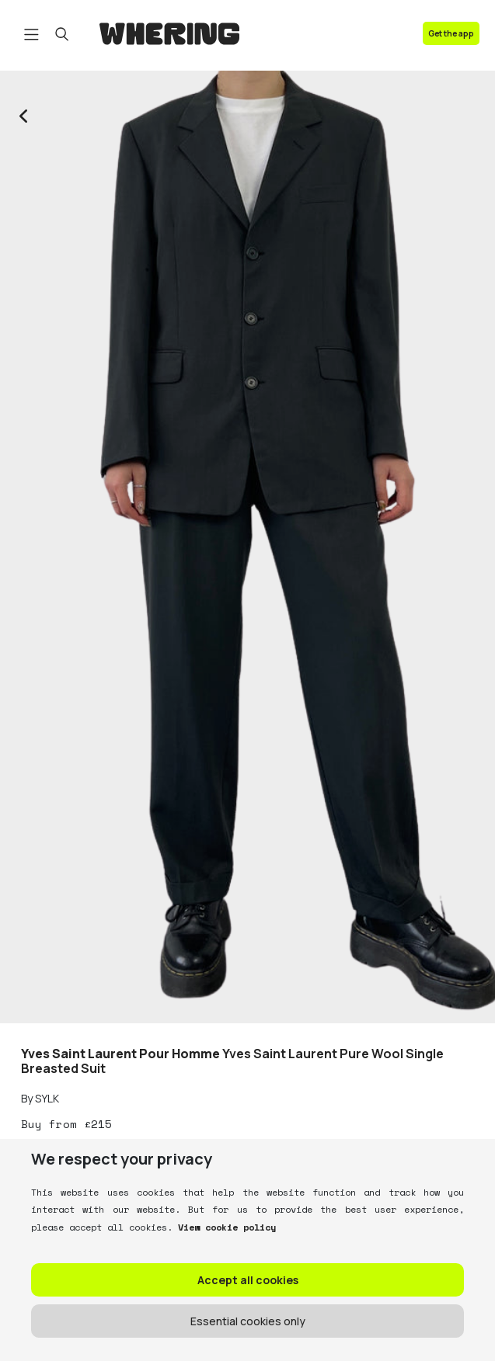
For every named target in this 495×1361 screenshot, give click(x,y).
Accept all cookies (247, 1279)
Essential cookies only (247, 1321)
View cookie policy (224, 1227)
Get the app (451, 33)
